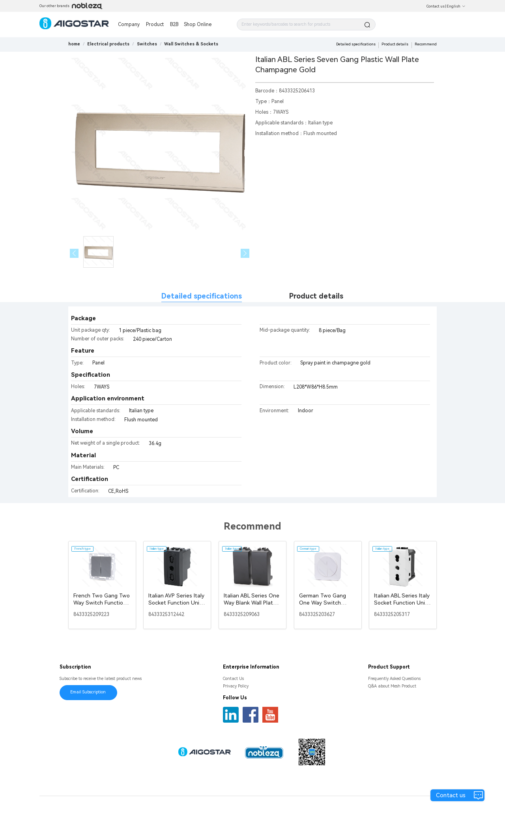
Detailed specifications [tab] (201, 296)
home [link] (74, 44)
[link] (108, 44)
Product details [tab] (316, 296)
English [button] (456, 6)
